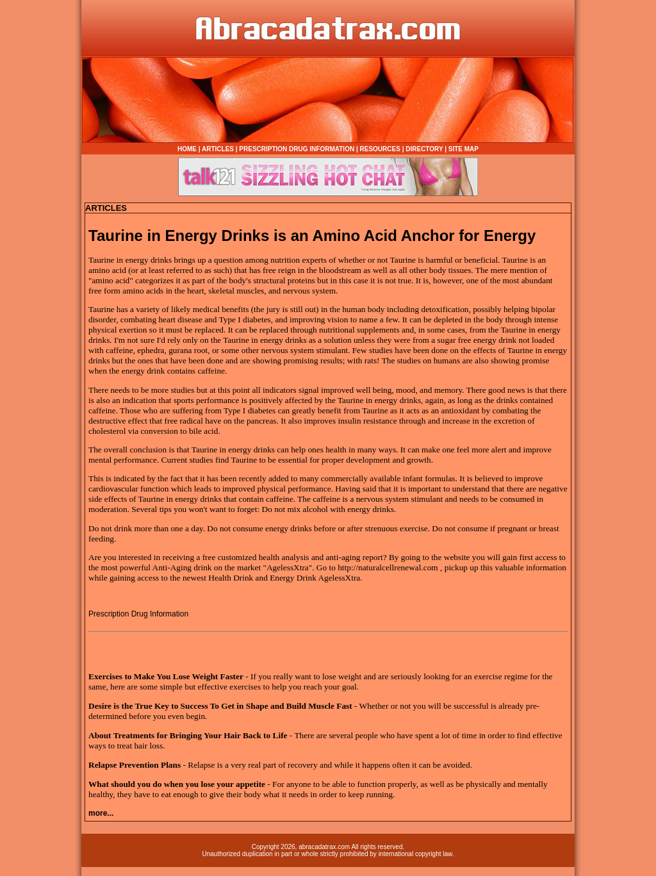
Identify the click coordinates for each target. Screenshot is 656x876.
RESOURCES (380, 149)
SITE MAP (463, 149)
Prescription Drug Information (138, 613)
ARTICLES (218, 149)
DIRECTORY (424, 149)
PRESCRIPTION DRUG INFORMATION (296, 149)
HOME (187, 149)
